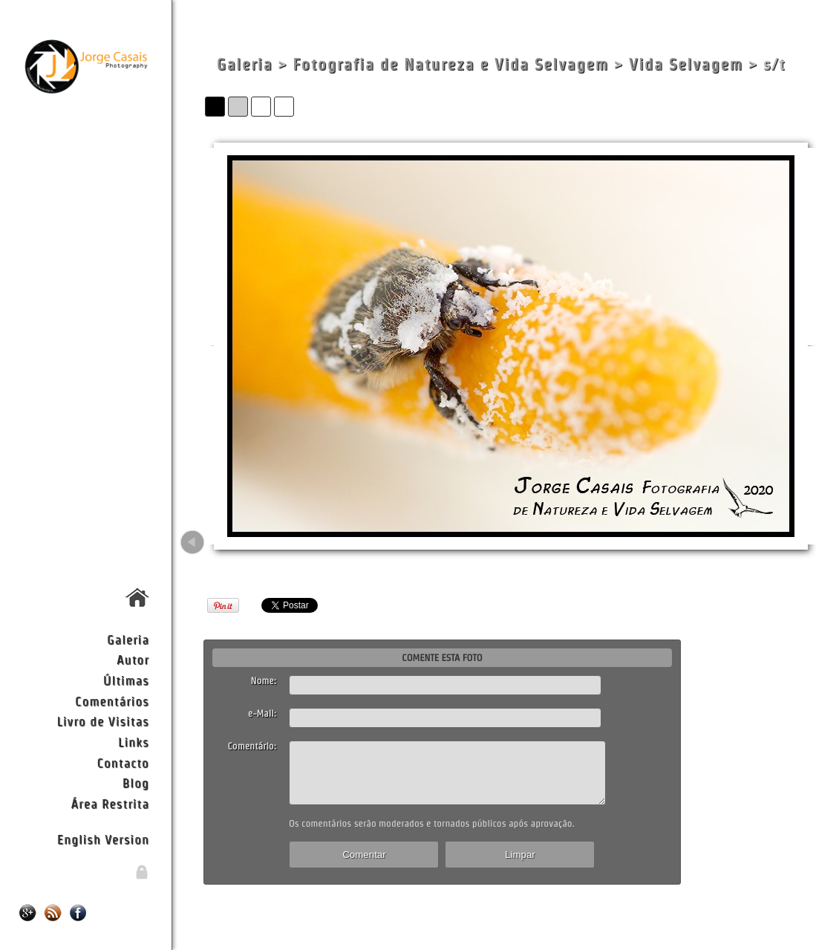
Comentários (112, 701)
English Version (103, 839)
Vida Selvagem (686, 64)
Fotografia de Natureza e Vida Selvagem (450, 64)
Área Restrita (110, 803)
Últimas (126, 680)
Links (133, 742)
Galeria (128, 639)
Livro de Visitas (102, 721)
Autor (133, 659)
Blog (136, 782)
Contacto (122, 762)
